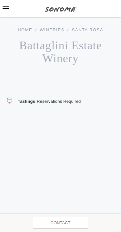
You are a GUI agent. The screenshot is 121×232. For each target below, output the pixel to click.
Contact (61, 222)
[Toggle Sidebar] (6, 8)
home (25, 29)
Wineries (52, 29)
